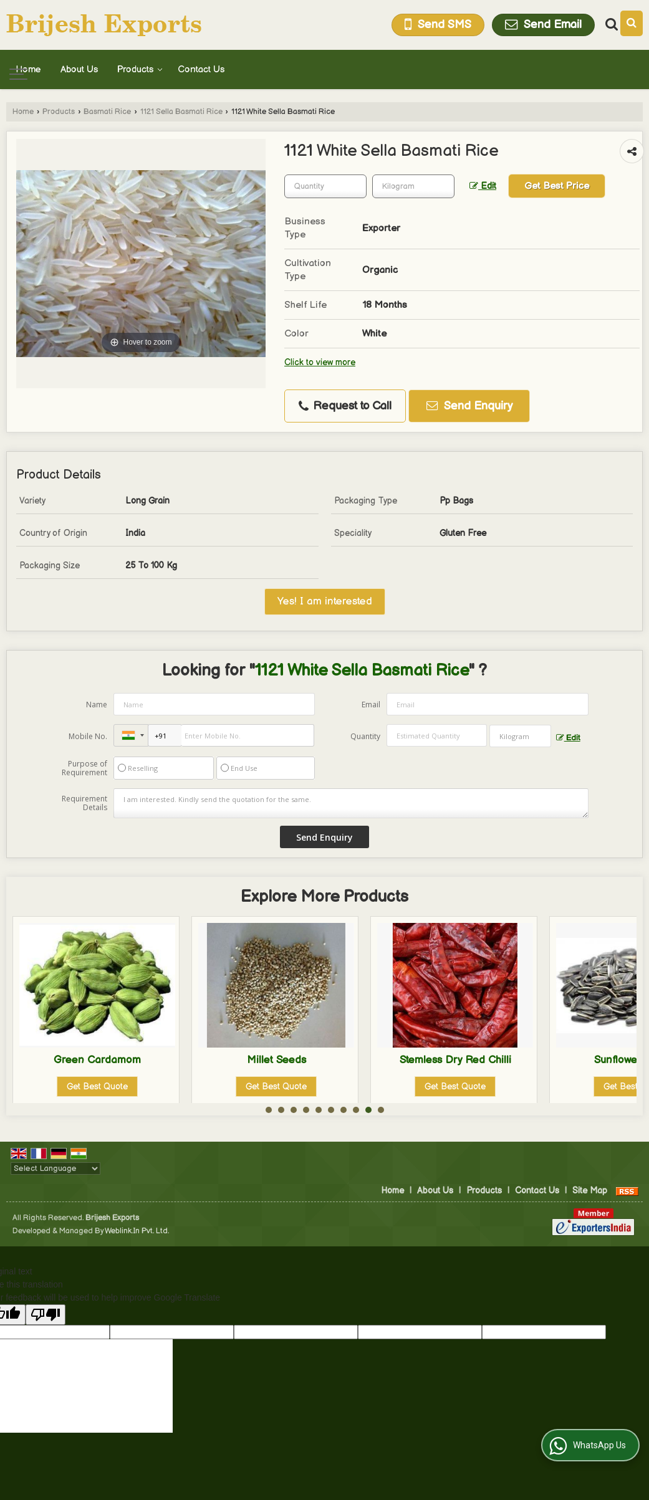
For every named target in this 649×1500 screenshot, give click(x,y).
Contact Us (201, 69)
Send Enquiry (469, 406)
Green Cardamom (276, 1060)
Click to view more (319, 363)
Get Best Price (556, 186)
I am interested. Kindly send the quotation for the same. (350, 803)
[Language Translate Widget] (55, 1168)
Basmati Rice (107, 112)
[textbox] (413, 186)
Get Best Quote (97, 1086)
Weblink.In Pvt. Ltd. (137, 1231)
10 (381, 1110)
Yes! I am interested (324, 601)
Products (140, 69)
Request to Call (345, 406)
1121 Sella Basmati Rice (181, 112)
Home (28, 69)
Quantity (365, 736)
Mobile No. (88, 736)
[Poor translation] (45, 1314)
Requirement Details (84, 803)
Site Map (589, 1190)
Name (96, 704)
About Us (79, 69)
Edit (482, 186)
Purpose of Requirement (84, 768)
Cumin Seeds (97, 1060)
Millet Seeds (455, 1060)
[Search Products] (610, 24)
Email (371, 704)
